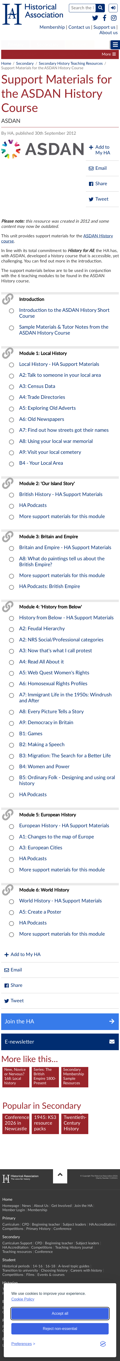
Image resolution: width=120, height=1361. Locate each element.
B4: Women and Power (44, 766)
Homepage (10, 1206)
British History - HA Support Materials (60, 494)
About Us (41, 1206)
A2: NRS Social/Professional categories (61, 639)
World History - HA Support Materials (60, 900)
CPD (48, 54)
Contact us (79, 27)
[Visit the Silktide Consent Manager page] (103, 1344)
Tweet (98, 199)
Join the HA (83, 1206)
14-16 (38, 1266)
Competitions (12, 1229)
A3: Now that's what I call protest (55, 650)
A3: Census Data (37, 386)
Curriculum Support (20, 54)
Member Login (13, 1210)
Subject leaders (74, 1224)
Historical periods (16, 1266)
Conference (62, 1229)
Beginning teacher (74, 54)
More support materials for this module (62, 516)
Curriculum (10, 1224)
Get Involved (61, 1206)
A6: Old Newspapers (41, 419)
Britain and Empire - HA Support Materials (65, 547)
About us (108, 33)
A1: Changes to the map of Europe (56, 836)
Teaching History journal (74, 1247)
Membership (52, 27)
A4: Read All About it (41, 661)
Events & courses (51, 1275)
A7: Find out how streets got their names (64, 430)
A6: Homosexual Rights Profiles (53, 683)
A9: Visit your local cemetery (50, 452)
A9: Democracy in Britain (46, 722)
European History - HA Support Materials (64, 825)
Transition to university (20, 1270)
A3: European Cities (40, 847)
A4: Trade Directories (42, 397)
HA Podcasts (33, 505)
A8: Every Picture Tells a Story (51, 711)
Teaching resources (17, 1252)
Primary (15, 44)
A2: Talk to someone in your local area (60, 375)
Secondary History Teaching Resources (71, 63)
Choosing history (54, 1270)
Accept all (60, 1313)
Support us (104, 27)
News (26, 1206)
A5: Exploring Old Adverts (47, 408)
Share (97, 183)
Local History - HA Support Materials (59, 364)
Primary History (38, 1229)
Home (6, 63)
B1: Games (30, 733)
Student (80, 44)
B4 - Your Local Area (41, 463)
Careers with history (86, 1270)
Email (97, 168)
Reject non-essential (60, 1329)
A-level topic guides (73, 1266)
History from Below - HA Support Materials (66, 617)
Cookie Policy (22, 1299)
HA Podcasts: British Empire (49, 586)
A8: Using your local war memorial (56, 441)
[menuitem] (15, 45)
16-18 (50, 1266)
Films (30, 1275)
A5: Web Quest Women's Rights (54, 672)
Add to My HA (99, 150)
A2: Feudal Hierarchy (42, 628)
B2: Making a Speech (42, 744)
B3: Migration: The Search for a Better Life (65, 755)
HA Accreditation (102, 1224)
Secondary (47, 44)
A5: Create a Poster (40, 912)
